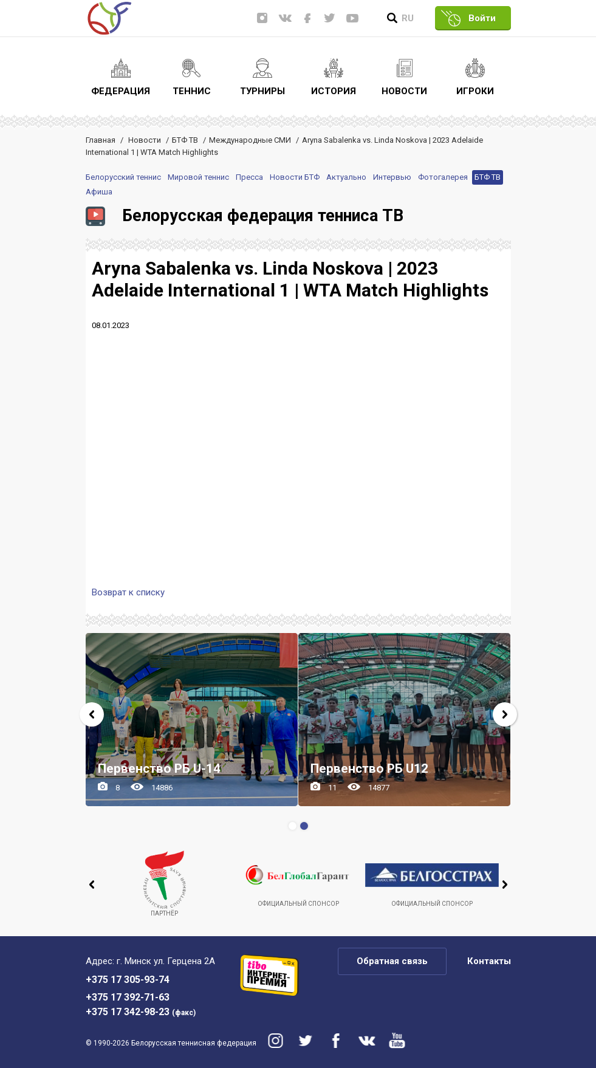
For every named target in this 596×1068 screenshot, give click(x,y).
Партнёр (164, 884)
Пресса (249, 177)
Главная (100, 140)
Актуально (346, 177)
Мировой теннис (198, 177)
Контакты (489, 961)
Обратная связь (392, 961)
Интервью (392, 177)
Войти (482, 18)
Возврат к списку (128, 592)
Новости (144, 140)
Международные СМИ (250, 140)
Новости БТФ (295, 177)
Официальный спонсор (298, 879)
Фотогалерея (443, 177)
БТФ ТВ (185, 140)
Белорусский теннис (123, 177)
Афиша (99, 191)
